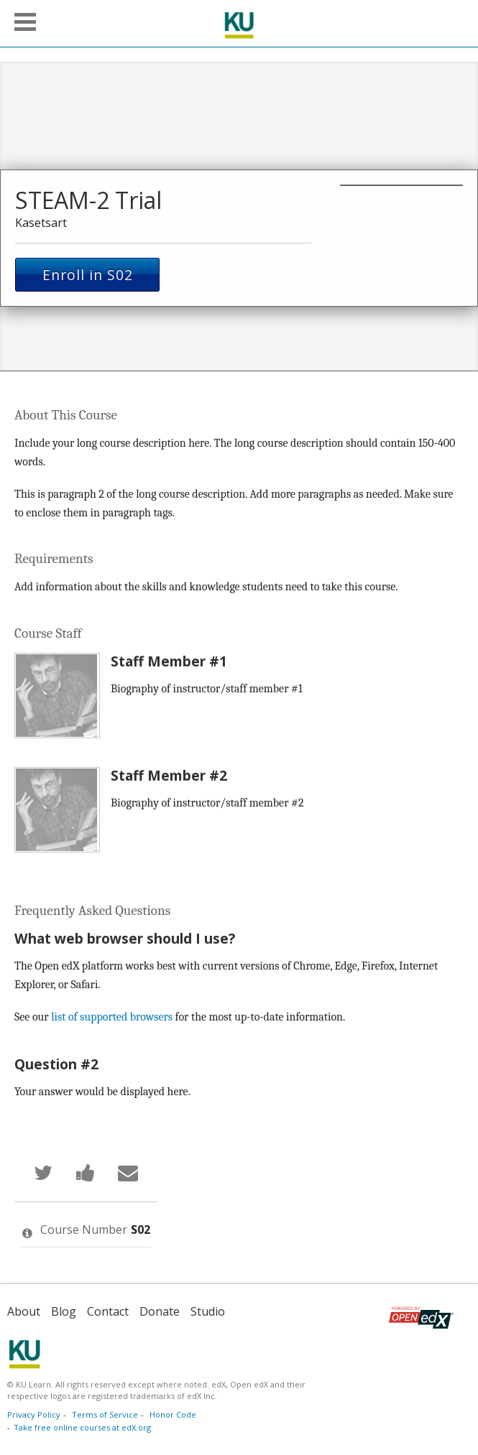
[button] (25, 22)
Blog (63, 1311)
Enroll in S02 (87, 274)
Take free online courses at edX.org (82, 1427)
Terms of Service (105, 1414)
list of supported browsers (112, 1016)
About (23, 1311)
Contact (108, 1311)
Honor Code (173, 1414)
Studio (207, 1311)
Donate (159, 1311)
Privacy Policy (33, 1414)
